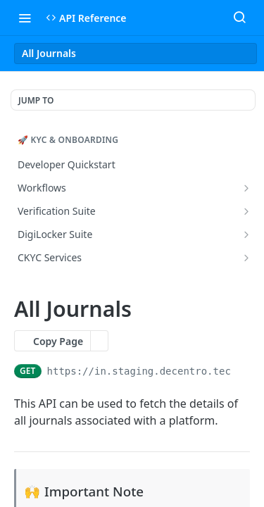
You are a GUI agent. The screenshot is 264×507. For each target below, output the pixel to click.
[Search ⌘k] (239, 17)
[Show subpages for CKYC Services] (246, 257)
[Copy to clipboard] (243, 371)
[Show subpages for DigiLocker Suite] (246, 234)
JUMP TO (36, 100)
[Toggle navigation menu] (24, 17)
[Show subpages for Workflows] (246, 188)
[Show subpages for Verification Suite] (246, 211)
